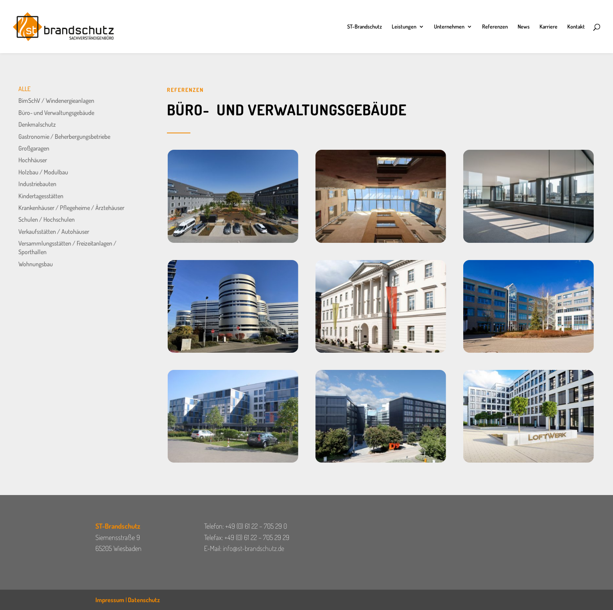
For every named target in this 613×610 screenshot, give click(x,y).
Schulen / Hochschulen (46, 219)
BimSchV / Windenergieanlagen (56, 100)
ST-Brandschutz (364, 27)
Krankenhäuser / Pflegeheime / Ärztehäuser (71, 208)
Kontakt (576, 27)
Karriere (548, 27)
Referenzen (495, 27)
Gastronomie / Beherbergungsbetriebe (64, 136)
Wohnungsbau (35, 264)
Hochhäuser (32, 160)
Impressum (109, 600)
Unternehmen (449, 27)
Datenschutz (144, 600)
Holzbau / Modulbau (43, 172)
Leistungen (404, 27)
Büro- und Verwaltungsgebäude (56, 113)
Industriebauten (37, 184)
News (524, 27)
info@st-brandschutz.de (253, 548)
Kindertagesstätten (40, 196)
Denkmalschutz (37, 124)
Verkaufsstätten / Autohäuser (53, 231)
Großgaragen (33, 148)
